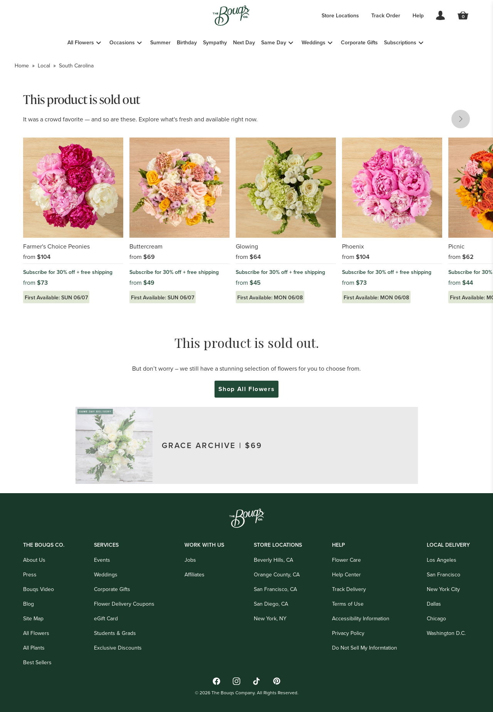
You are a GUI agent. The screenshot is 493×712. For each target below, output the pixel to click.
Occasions (122, 42)
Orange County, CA (277, 574)
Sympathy (215, 42)
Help (418, 15)
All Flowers (80, 42)
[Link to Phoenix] (392, 220)
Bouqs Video (38, 589)
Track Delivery (349, 589)
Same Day (273, 42)
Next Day (244, 42)
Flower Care (346, 560)
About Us (34, 560)
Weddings (313, 42)
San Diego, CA (271, 604)
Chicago (436, 618)
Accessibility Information (360, 618)
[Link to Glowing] (286, 220)
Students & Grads (115, 633)
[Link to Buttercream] (179, 220)
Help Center (346, 574)
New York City (443, 589)
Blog (28, 604)
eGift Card (106, 618)
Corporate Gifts (359, 42)
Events (102, 560)
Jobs (190, 560)
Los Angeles (441, 560)
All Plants (34, 648)
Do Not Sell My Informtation (364, 648)
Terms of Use (348, 604)
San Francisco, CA (275, 589)
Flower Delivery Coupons (124, 604)
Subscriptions (400, 42)
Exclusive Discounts (118, 648)
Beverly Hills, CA (273, 560)
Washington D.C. (446, 633)
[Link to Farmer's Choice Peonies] (73, 220)
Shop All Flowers (246, 389)
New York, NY (270, 618)
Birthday (187, 42)
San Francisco (443, 574)
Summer (160, 42)
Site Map (33, 618)
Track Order (385, 15)
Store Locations (340, 15)
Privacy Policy (348, 633)
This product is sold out (81, 99)
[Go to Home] (231, 15)
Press (30, 574)
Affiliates (194, 574)
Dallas (434, 604)
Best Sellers (37, 662)
